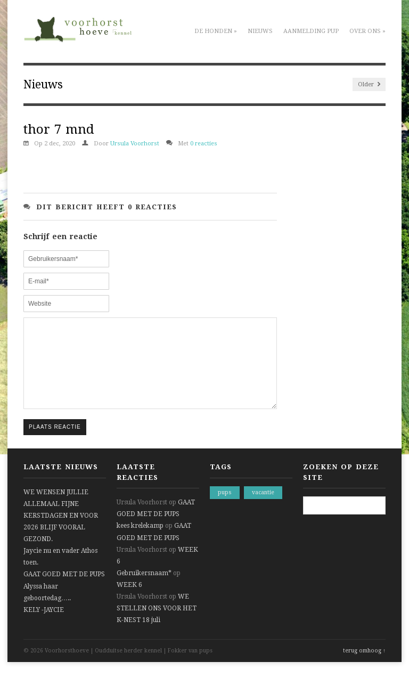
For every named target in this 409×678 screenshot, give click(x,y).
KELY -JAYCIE (43, 626)
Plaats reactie (55, 443)
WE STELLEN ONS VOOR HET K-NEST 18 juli (157, 624)
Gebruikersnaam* (144, 589)
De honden (215, 31)
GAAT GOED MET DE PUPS (64, 590)
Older (369, 84)
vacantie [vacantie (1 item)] (263, 508)
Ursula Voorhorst (134, 143)
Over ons (367, 31)
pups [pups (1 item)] (225, 508)
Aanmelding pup (311, 31)
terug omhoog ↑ (364, 666)
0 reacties (203, 143)
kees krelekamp (140, 541)
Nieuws (260, 31)
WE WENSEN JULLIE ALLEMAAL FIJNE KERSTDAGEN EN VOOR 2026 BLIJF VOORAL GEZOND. (60, 531)
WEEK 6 (129, 601)
